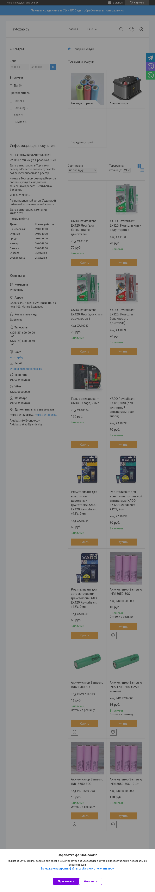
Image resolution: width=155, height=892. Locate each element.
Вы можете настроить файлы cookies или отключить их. (76, 868)
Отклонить (90, 881)
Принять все (66, 881)
